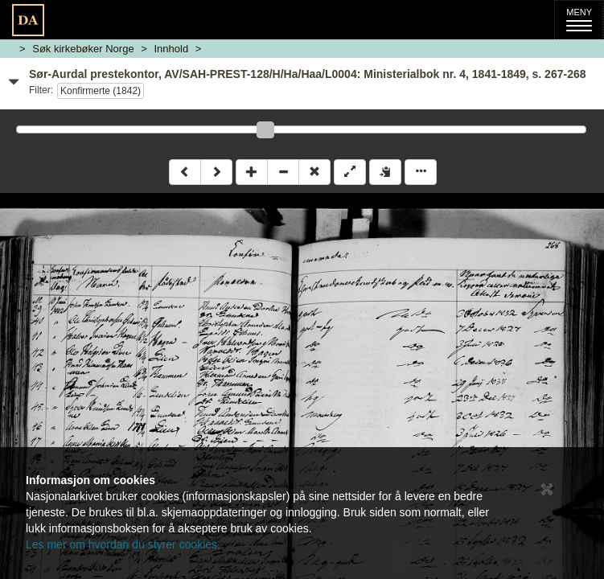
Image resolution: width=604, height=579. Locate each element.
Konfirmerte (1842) (100, 90)
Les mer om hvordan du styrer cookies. (123, 544)
